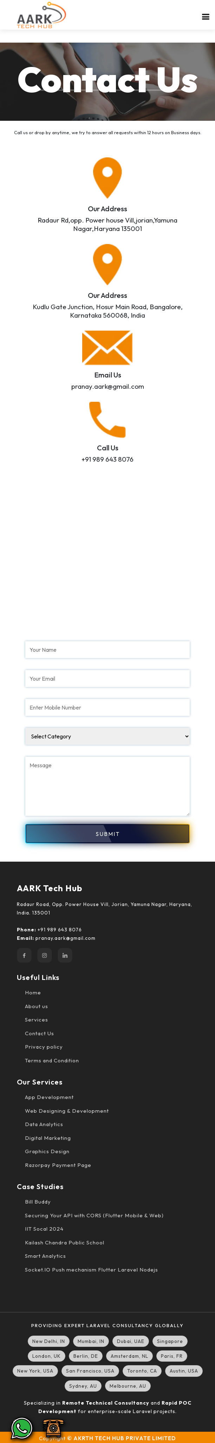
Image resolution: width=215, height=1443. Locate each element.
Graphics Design (47, 1151)
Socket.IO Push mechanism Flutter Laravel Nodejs (91, 1269)
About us (36, 1006)
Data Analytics (44, 1124)
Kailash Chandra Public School (64, 1242)
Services (36, 1019)
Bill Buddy (38, 1201)
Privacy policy (44, 1046)
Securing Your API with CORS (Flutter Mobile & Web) (94, 1215)
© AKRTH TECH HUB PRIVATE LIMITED (121, 1438)
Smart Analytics (45, 1256)
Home (33, 992)
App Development (49, 1097)
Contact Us (39, 1033)
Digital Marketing (48, 1138)
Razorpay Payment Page (58, 1165)
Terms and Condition (52, 1060)
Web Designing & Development (67, 1110)
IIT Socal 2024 (44, 1228)
